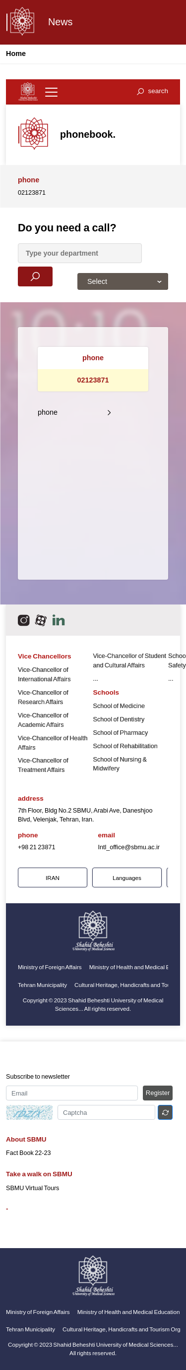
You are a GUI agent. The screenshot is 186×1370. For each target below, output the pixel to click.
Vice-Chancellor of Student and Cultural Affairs (130, 661)
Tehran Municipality (42, 985)
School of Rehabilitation (125, 746)
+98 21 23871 (36, 847)
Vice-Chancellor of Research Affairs (43, 697)
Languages (127, 878)
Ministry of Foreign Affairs (50, 967)
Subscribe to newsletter (38, 1076)
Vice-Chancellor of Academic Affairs (43, 720)
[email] (58, 620)
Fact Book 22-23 (28, 1153)
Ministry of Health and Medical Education (128, 1312)
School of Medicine (119, 706)
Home (16, 53)
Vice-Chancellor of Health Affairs (53, 743)
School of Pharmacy (120, 732)
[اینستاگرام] (23, 620)
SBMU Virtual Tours (32, 1188)
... (96, 678)
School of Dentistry (119, 719)
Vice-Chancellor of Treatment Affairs (43, 765)
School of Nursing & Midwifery (120, 764)
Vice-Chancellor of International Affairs (44, 674)
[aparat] (41, 620)
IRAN (53, 878)
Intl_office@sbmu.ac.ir (129, 847)
